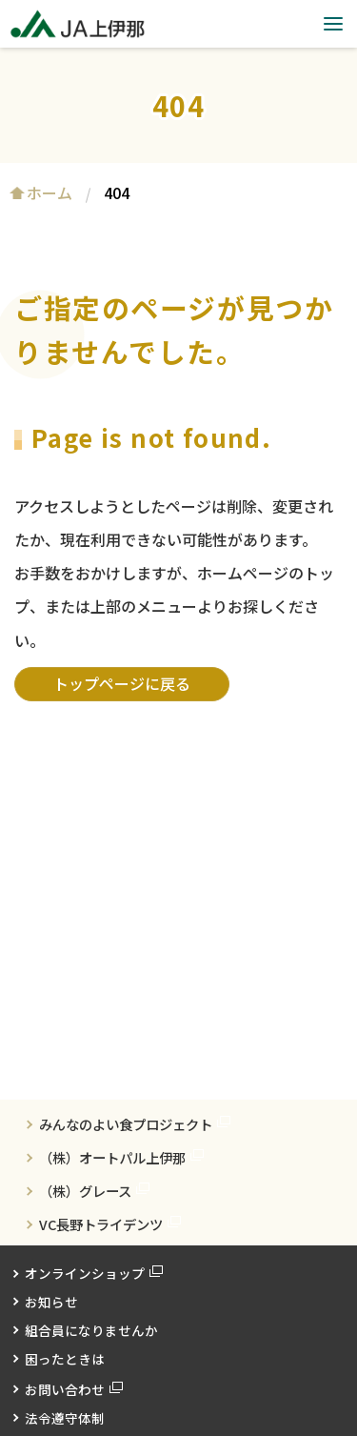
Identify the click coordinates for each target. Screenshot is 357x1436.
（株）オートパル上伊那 (112, 1157)
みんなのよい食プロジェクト (125, 1124)
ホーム (49, 192)
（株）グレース (85, 1191)
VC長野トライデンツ (101, 1224)
